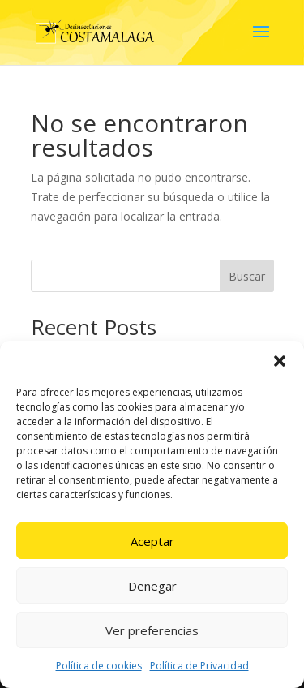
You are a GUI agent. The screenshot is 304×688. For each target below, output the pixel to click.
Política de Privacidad (199, 666)
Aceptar (152, 541)
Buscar (247, 276)
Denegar (152, 586)
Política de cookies (99, 666)
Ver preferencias (152, 630)
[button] (280, 361)
